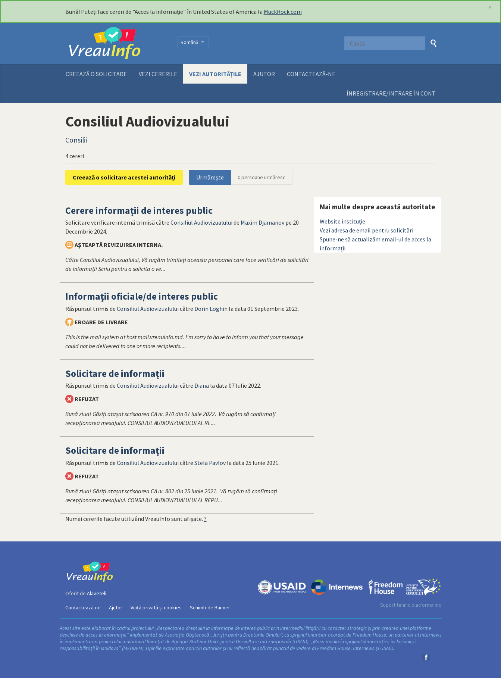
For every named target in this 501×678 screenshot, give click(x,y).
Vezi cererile (158, 74)
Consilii (76, 139)
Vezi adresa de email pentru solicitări (366, 230)
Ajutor (264, 74)
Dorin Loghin (211, 308)
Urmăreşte (210, 177)
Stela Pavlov (210, 462)
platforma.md (426, 605)
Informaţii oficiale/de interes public (141, 296)
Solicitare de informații (115, 373)
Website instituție (342, 221)
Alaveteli (96, 593)
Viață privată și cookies (156, 607)
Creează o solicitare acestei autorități (124, 177)
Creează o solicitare (96, 74)
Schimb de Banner (210, 607)
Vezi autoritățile (215, 74)
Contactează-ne (311, 74)
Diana (201, 385)
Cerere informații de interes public (139, 210)
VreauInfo (116, 43)
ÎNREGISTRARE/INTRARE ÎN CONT (391, 93)
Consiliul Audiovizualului (201, 222)
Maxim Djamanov (262, 222)
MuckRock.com (283, 11)
